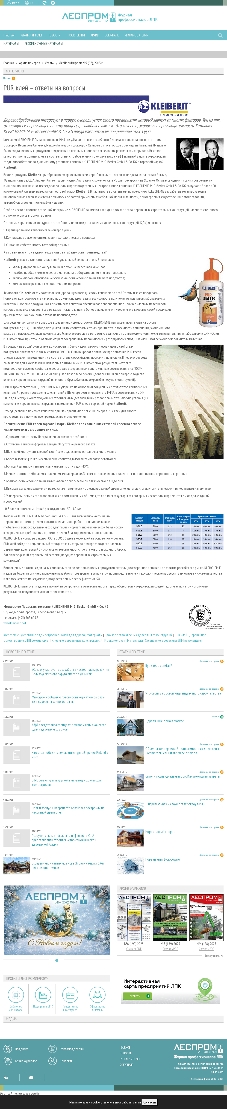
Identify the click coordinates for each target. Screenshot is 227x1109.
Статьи (49, 62)
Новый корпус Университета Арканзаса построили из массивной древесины (68, 810)
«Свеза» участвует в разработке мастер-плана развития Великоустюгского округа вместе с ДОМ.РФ (70, 671)
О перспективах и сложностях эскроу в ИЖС (175, 804)
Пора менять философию (162, 859)
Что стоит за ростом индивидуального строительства (183, 693)
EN (31, 2)
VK (44, 3)
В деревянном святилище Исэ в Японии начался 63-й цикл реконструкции (68, 865)
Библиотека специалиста (16, 1008)
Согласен (149, 1102)
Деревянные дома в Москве (164, 721)
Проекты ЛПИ (76, 35)
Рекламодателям (136, 35)
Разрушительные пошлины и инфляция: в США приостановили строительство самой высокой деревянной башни (64, 840)
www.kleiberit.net (14, 623)
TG (53, 3)
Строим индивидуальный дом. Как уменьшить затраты (182, 776)
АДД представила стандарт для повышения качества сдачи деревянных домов (69, 727)
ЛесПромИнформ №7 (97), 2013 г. (81, 62)
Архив (95, 35)
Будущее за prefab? (158, 665)
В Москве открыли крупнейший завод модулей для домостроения (67, 782)
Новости (54, 35)
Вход (16, 2)
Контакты (66, 1060)
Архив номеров (29, 62)
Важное (125, 1047)
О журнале (112, 35)
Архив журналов (26, 1060)
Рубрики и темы (31, 35)
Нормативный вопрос (160, 831)
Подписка (21, 1048)
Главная (9, 35)
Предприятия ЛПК (43, 1006)
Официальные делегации (97, 1008)
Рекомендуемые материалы (44, 43)
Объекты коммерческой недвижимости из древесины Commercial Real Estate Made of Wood (182, 750)
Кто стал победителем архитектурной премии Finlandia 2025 (70, 754)
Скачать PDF (134, 949)
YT (31, 1077)
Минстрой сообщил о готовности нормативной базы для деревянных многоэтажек (68, 699)
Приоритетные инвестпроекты (70, 1008)
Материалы (11, 43)
